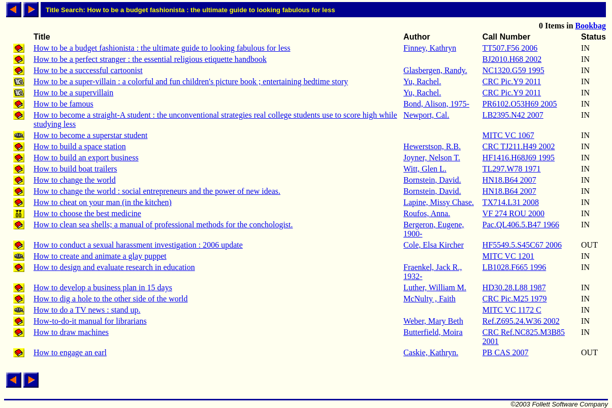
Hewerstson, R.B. (432, 146)
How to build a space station (80, 146)
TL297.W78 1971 (511, 168)
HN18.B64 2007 (509, 180)
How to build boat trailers (75, 168)
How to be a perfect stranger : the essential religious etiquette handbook (150, 59)
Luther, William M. (434, 287)
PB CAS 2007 (505, 352)
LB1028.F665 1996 (514, 267)
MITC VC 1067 (508, 135)
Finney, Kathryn (429, 48)
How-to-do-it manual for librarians (90, 321)
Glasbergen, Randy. (435, 70)
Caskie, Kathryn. (430, 352)
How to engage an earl (70, 352)
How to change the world (75, 180)
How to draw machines (71, 332)
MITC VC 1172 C (511, 309)
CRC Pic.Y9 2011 (511, 81)
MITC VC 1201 (508, 256)
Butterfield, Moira (432, 332)
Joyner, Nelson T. (431, 157)
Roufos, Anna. (426, 213)
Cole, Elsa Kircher (433, 245)
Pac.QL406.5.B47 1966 (520, 224)
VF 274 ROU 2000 (513, 213)
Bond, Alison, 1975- (436, 103)
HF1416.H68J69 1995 (518, 157)
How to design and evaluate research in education (114, 267)
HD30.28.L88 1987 (514, 287)
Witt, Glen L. (424, 168)
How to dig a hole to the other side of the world (111, 298)
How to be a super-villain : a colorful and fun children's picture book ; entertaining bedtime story (191, 81)
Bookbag (590, 25)
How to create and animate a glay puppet (100, 256)
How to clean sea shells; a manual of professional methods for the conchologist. (163, 224)
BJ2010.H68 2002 (511, 59)
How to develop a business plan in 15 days (103, 287)
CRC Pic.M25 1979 (514, 298)
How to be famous (63, 103)
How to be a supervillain (73, 92)
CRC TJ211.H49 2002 (518, 146)
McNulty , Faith (429, 298)
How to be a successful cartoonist (88, 70)
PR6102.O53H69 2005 (519, 103)
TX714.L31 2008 (510, 202)
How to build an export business (86, 157)
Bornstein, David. (432, 180)
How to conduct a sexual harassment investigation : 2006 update (138, 245)
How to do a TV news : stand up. (87, 309)
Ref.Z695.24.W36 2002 (521, 321)
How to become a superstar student (90, 135)
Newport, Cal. (426, 115)
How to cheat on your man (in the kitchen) (103, 202)
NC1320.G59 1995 (513, 70)
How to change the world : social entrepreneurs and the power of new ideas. (157, 191)
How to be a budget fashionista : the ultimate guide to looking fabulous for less (162, 48)
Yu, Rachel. (422, 81)
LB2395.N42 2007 (512, 115)
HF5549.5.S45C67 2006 (522, 245)
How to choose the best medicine (87, 213)
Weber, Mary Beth (433, 321)
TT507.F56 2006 (509, 48)
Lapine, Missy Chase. (438, 202)
